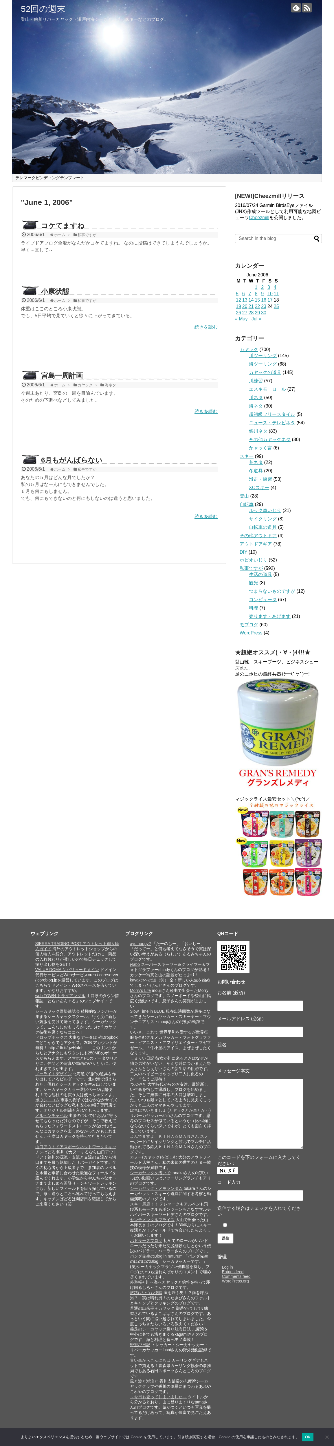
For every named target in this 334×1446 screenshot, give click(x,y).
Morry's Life (140, 990)
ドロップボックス (51, 1037)
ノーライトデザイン (53, 1073)
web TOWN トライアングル (60, 995)
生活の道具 (260, 574)
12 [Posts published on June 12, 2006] (238, 300)
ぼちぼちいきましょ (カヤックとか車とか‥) (170, 1110)
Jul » (256, 318)
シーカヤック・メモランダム (156, 1188)
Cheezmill (259, 217)
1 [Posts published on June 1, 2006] (256, 287)
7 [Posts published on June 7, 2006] (250, 293)
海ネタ (256, 405)
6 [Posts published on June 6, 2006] (243, 293)
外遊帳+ (137, 1282)
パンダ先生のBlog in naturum (156, 1256)
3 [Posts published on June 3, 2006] (268, 287)
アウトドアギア (256, 544)
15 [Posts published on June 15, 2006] (257, 300)
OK (308, 1437)
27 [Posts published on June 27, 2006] (244, 312)
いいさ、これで (144, 1032)
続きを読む (206, 326)
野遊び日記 (140, 1344)
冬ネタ (256, 462)
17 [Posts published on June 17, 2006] (270, 300)
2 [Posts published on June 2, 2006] (262, 287)
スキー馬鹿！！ (144, 1204)
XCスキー (259, 487)
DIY (243, 552)
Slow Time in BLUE (147, 1011)
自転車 (247, 504)
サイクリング (263, 518)
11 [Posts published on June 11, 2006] (276, 293)
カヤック (249, 349)
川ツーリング (263, 355)
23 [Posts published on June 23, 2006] (263, 306)
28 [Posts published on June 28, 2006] (251, 312)
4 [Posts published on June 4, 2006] (275, 287)
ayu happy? (140, 943)
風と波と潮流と (144, 1381)
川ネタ (256, 397)
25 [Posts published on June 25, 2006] (276, 306)
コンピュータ (263, 599)
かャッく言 (260, 447)
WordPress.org (235, 1281)
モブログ (249, 624)
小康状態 (55, 291)
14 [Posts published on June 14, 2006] (251, 300)
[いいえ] (327, 1437)
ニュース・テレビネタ (272, 422)
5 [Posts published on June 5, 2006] (237, 293)
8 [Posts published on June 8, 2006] (256, 293)
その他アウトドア (258, 535)
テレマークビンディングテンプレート (49, 177)
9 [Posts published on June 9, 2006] (262, 293)
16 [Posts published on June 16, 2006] (263, 300)
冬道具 (256, 470)
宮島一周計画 (62, 375)
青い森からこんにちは (150, 1360)
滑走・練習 (260, 479)
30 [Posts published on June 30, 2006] (263, 312)
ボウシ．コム (47, 1100)
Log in (227, 1267)
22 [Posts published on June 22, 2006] (257, 306)
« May (241, 318)
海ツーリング (263, 364)
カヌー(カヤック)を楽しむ (153, 1157)
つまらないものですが (272, 591)
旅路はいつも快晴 (146, 1292)
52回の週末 (43, 9)
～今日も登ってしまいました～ (158, 1396)
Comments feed (236, 1276)
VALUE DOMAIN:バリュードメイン (67, 969)
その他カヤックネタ (270, 439)
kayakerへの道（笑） (149, 980)
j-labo (135, 964)
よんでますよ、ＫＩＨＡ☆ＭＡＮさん (164, 1136)
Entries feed (233, 1271)
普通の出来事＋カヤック (152, 1308)
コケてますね (63, 226)
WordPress (251, 632)
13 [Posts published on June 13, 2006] (244, 300)
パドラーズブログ (146, 1240)
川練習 (256, 380)
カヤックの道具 (265, 372)
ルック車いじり (265, 510)
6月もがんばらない (71, 460)
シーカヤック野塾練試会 (57, 1011)
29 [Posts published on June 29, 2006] (257, 312)
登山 (244, 495)
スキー (247, 456)
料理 (253, 607)
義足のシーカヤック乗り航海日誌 (160, 1329)
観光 (253, 582)
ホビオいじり (253, 559)
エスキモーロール (267, 389)
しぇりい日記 (142, 1058)
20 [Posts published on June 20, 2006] (244, 306)
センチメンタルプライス (152, 1219)
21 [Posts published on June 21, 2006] (251, 306)
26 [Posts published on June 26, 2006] (238, 312)
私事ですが (251, 568)
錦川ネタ (258, 431)
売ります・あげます (270, 616)
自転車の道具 (263, 527)
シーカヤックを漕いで (150, 1172)
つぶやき (138, 1084)
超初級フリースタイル (272, 414)
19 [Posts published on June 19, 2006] (238, 306)
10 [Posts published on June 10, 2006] (270, 293)
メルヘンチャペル (51, 1115)
